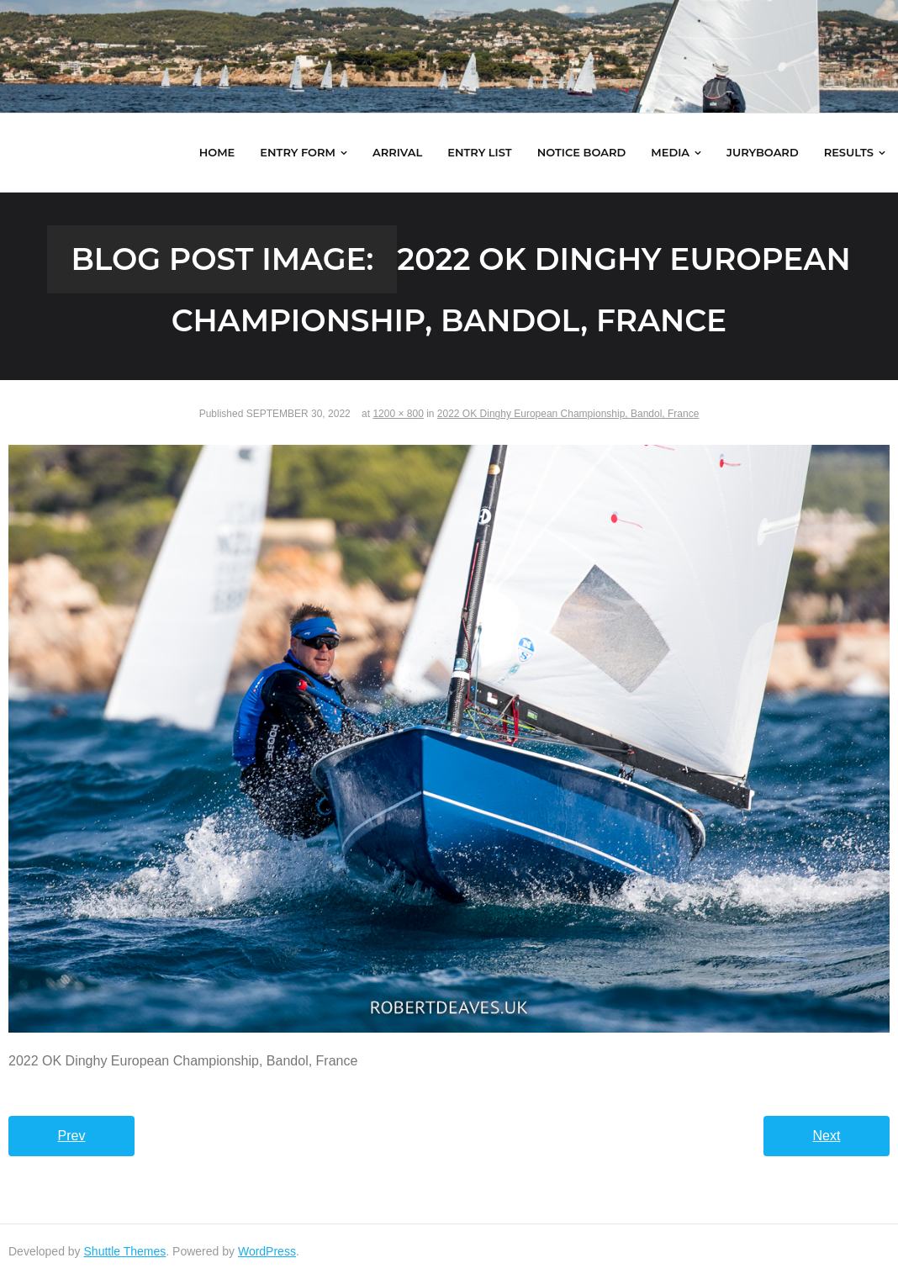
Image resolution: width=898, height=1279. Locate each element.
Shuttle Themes (125, 1251)
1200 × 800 (397, 414)
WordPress (267, 1251)
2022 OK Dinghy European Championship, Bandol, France (568, 414)
